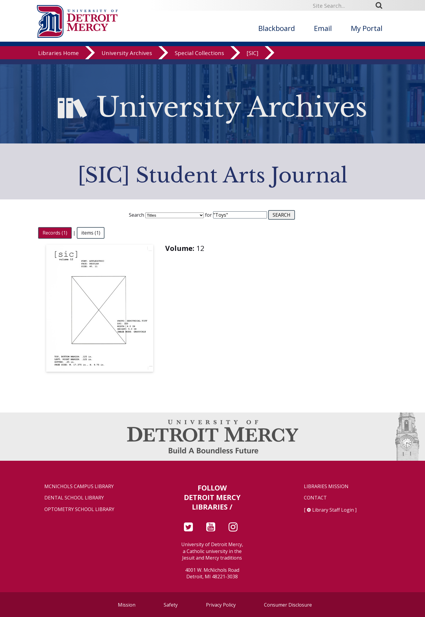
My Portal (366, 28)
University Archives (126, 58)
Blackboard (276, 28)
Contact (315, 498)
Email (323, 28)
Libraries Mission (326, 486)
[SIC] (252, 58)
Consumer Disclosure (288, 605)
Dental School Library (74, 498)
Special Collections (199, 58)
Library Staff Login (333, 510)
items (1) (90, 232)
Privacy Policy (221, 605)
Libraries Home (58, 58)
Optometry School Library (79, 509)
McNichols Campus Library (79, 486)
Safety (171, 605)
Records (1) (55, 232)
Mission (126, 605)
